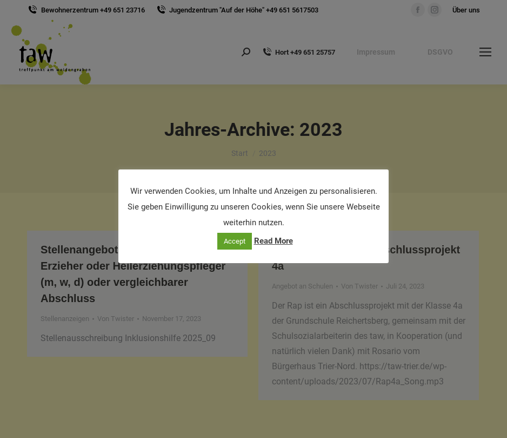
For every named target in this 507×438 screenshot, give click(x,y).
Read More (273, 241)
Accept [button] (234, 241)
